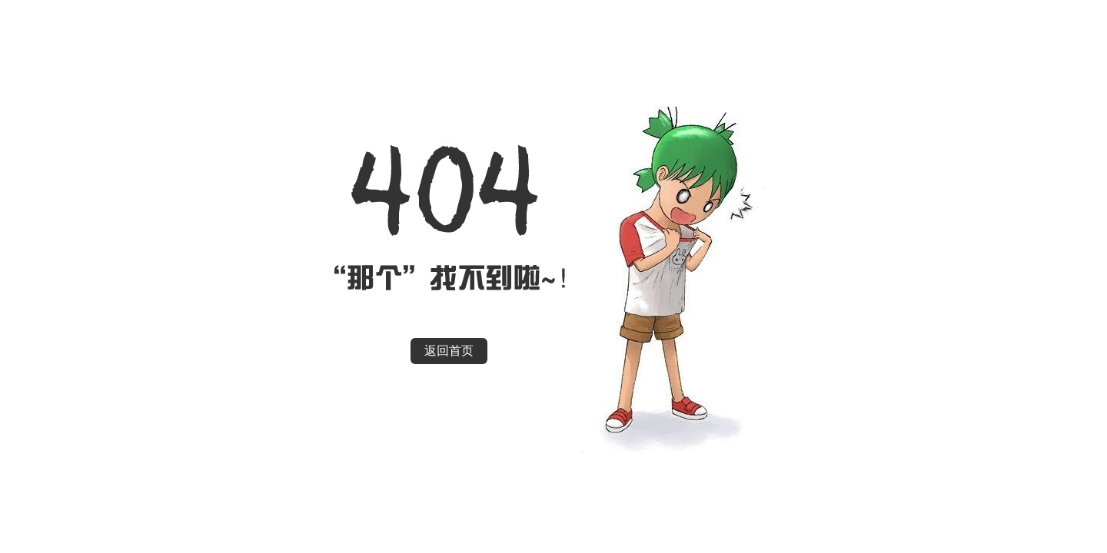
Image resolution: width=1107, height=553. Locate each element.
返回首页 (449, 350)
